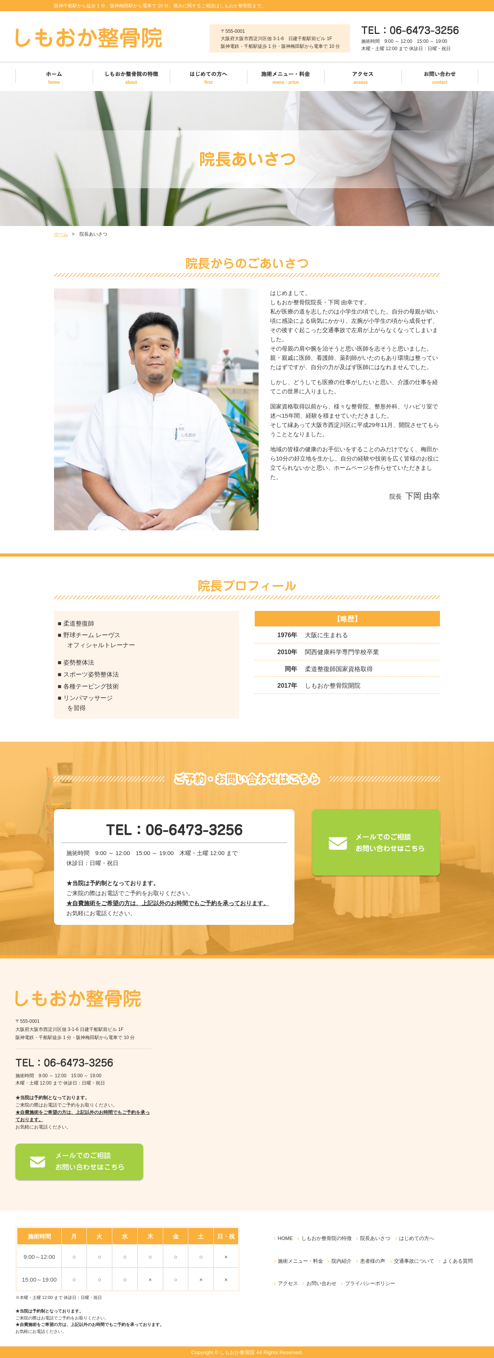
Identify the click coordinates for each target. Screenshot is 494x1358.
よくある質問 (458, 1261)
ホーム (61, 234)
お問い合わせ (321, 1283)
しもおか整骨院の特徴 (326, 1238)
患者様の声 (372, 1261)
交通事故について (414, 1261)
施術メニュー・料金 (300, 1261)
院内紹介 (342, 1261)
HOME (285, 1238)
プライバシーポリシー (370, 1283)
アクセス (288, 1283)
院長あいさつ (375, 1238)
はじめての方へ (416, 1238)
